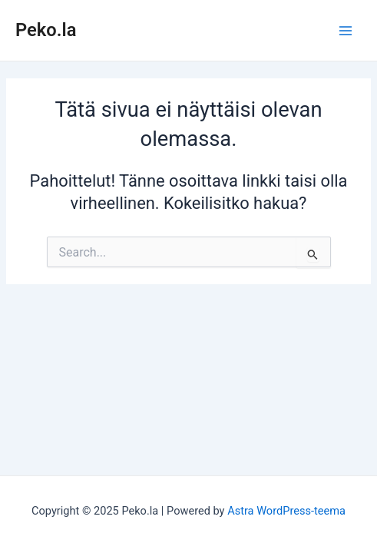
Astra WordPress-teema (286, 511)
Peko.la (45, 30)
